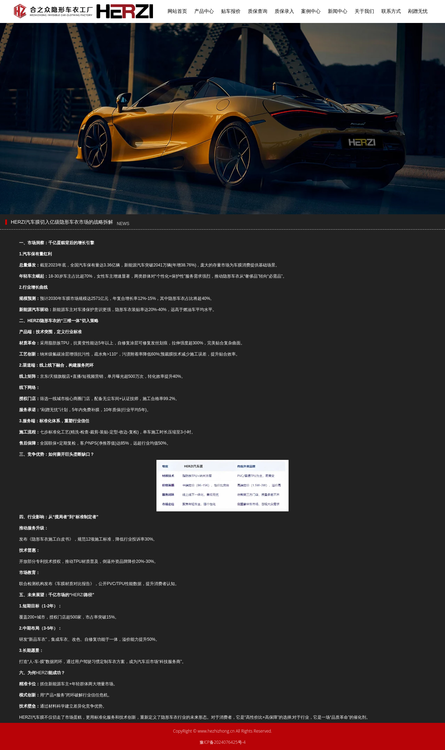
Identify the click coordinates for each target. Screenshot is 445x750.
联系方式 (391, 11)
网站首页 (177, 11)
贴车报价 (231, 11)
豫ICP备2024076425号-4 (223, 742)
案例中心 (311, 11)
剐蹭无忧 (418, 11)
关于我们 (364, 11)
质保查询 (257, 11)
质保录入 (284, 11)
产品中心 (204, 11)
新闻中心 (337, 11)
